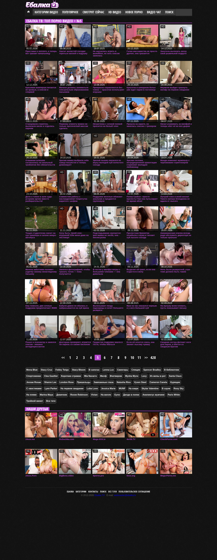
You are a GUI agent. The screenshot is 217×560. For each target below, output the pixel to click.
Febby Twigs (62, 370)
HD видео (114, 12)
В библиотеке (171, 370)
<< (63, 357)
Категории (81, 491)
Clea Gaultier (51, 376)
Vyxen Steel (140, 382)
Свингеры (122, 370)
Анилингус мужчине (154, 395)
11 (139, 357)
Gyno (117, 395)
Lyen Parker (51, 388)
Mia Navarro (90, 376)
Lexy (144, 376)
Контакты (93, 491)
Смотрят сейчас (93, 12)
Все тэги (112, 491)
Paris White (174, 395)
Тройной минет (34, 401)
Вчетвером (116, 376)
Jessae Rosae (33, 382)
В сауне (166, 388)
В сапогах (94, 370)
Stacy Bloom (78, 370)
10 (132, 357)
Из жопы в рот (158, 376)
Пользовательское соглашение (134, 491)
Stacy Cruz (46, 370)
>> (146, 357)
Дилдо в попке (131, 395)
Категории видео (46, 12)
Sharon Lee (50, 382)
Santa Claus (175, 376)
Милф (103, 376)
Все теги (50, 401)
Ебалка (70, 491)
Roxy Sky (179, 388)
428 (153, 357)
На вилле (106, 395)
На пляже (31, 395)
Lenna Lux (108, 370)
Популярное (70, 12)
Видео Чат (154, 12)
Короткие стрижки (71, 376)
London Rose (67, 382)
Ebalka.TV (100, 495)
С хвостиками (33, 388)
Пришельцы (83, 382)
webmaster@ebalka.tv (125, 495)
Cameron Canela (158, 382)
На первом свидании (72, 388)
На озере (133, 388)
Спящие (135, 370)
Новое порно (134, 12)
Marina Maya (46, 395)
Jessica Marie (108, 388)
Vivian (94, 395)
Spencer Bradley (152, 370)
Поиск (169, 12)
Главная (29, 12)
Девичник (61, 395)
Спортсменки (33, 376)
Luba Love (92, 388)
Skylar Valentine (150, 388)
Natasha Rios (124, 382)
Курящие (175, 382)
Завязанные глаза (103, 382)
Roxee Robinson (79, 395)
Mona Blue (32, 370)
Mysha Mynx (131, 376)
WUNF (122, 388)
